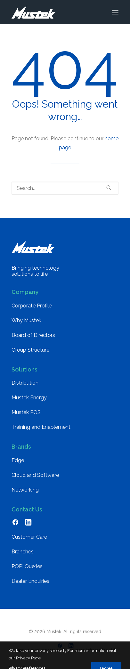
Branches (23, 552)
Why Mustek (26, 320)
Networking (25, 490)
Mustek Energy (29, 398)
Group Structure (30, 350)
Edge (18, 460)
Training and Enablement (41, 427)
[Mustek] (33, 12)
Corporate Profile (32, 306)
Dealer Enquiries (30, 581)
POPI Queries (27, 566)
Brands (21, 446)
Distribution (25, 383)
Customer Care (29, 537)
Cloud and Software (35, 475)
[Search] (65, 188)
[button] (115, 12)
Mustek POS (26, 412)
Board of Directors (33, 335)
